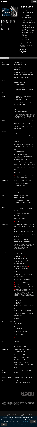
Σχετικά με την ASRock (6, 414)
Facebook (31, 414)
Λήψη (23, 414)
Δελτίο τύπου (14, 414)
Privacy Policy (26, 421)
